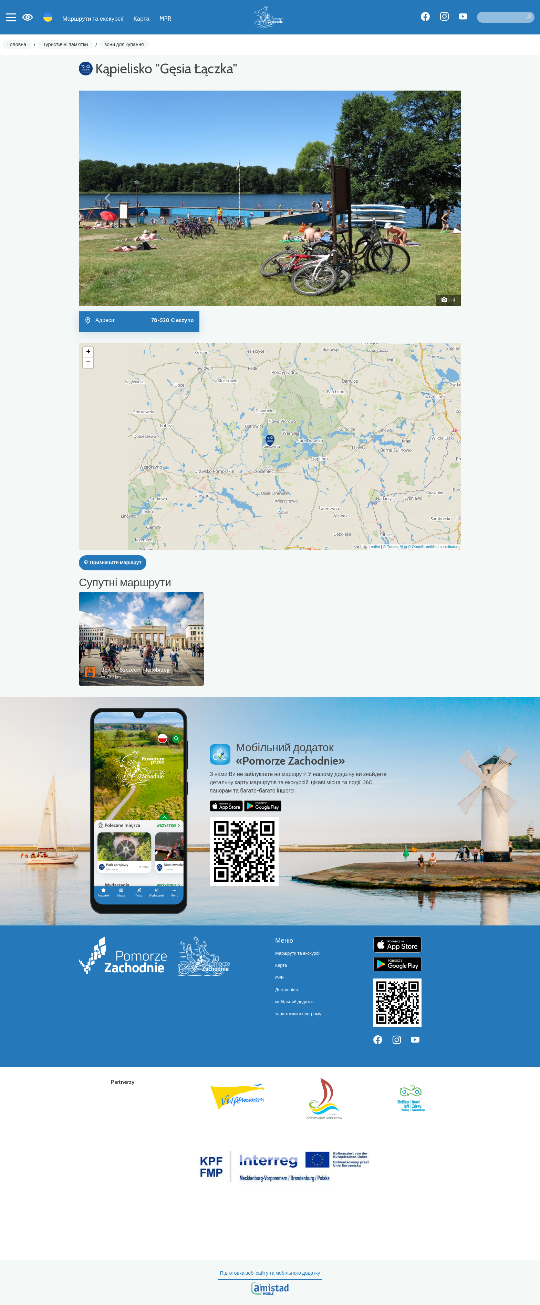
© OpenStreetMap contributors (433, 547)
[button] (107, 198)
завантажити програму (298, 1013)
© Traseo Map (395, 547)
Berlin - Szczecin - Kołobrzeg (135, 669)
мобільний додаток (294, 1001)
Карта (141, 18)
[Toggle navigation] (11, 17)
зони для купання (124, 44)
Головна (17, 44)
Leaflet (374, 547)
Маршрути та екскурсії (93, 18)
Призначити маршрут (113, 562)
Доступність (287, 989)
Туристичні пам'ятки (65, 44)
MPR (165, 18)
